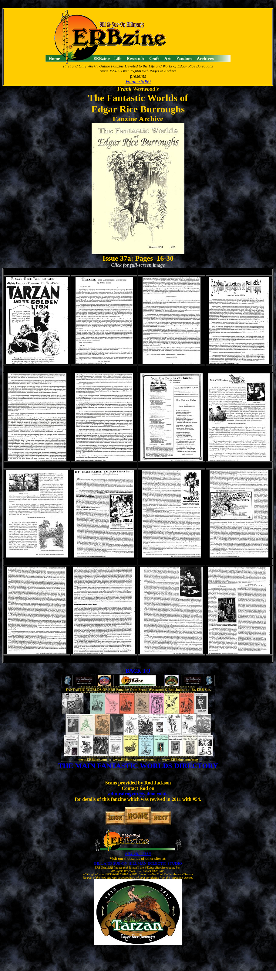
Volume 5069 (137, 81)
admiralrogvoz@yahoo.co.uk (138, 793)
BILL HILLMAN (138, 853)
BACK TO (138, 671)
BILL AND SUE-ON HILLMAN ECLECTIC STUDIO (138, 863)
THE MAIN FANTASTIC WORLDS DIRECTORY (138, 766)
